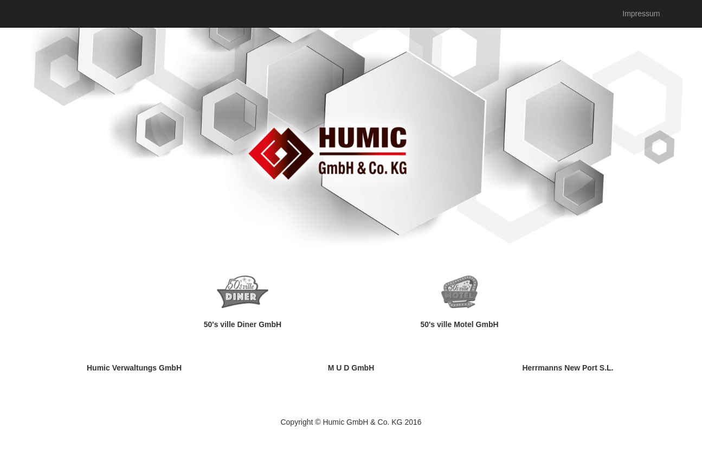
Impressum (641, 13)
